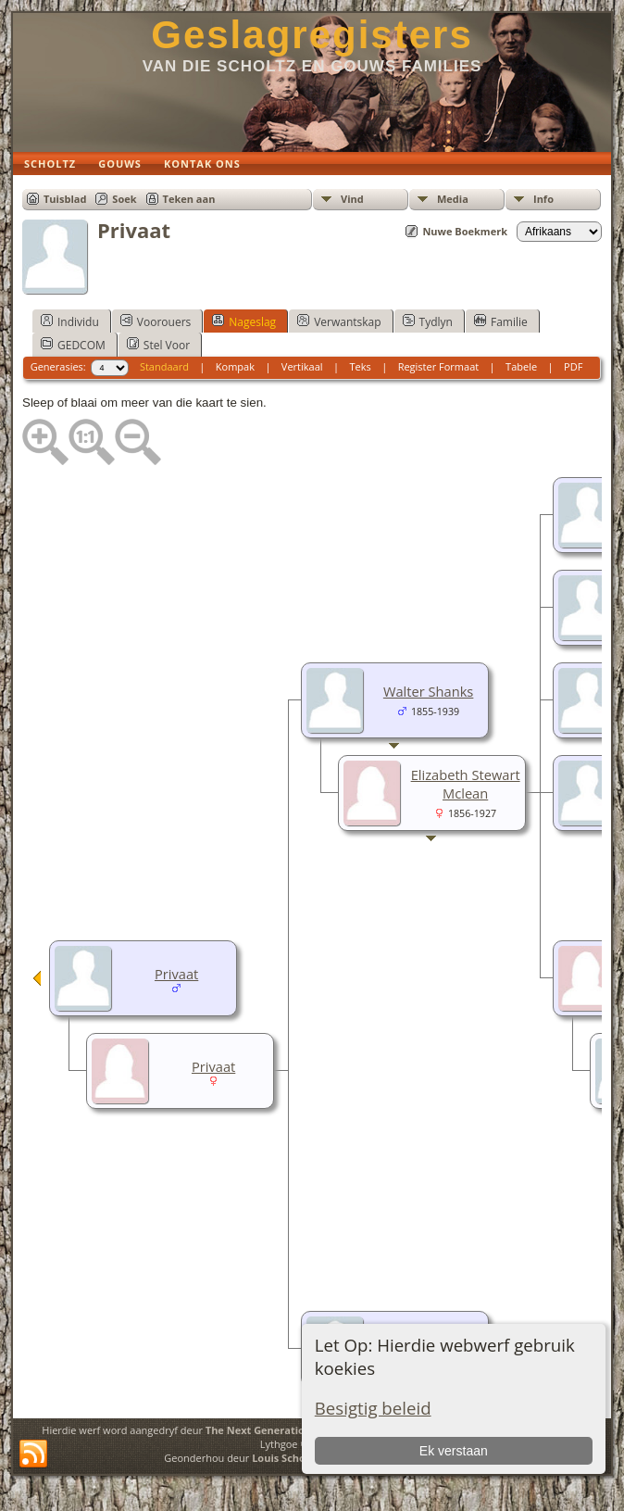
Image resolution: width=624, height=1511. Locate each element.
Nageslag (244, 321)
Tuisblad (65, 199)
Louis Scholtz (285, 1458)
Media (452, 199)
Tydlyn (428, 321)
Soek (124, 199)
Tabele (521, 366)
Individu (70, 321)
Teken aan (189, 199)
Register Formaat (439, 366)
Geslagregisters (312, 35)
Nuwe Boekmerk (464, 231)
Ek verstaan (453, 1450)
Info (543, 199)
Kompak (235, 366)
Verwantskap (339, 321)
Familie (501, 321)
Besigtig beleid (373, 1407)
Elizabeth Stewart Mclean (465, 783)
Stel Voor (158, 344)
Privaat (176, 973)
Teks (359, 366)
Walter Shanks (428, 691)
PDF (573, 366)
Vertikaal (302, 366)
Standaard (164, 366)
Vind (352, 199)
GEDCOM (73, 344)
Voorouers (155, 321)
